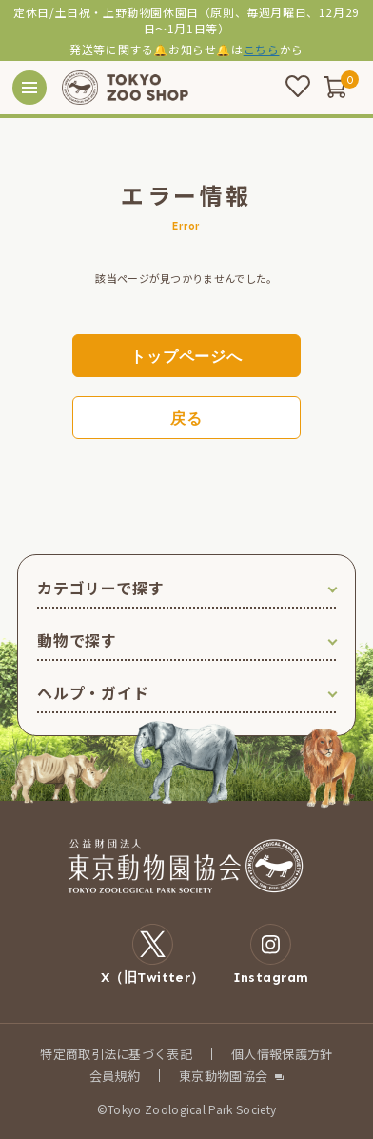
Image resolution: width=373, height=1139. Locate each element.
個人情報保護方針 (282, 1054)
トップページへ (186, 357)
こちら (262, 49)
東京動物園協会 (223, 1075)
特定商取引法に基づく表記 (116, 1054)
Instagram (271, 954)
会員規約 (114, 1075)
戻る (186, 419)
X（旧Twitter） (153, 954)
